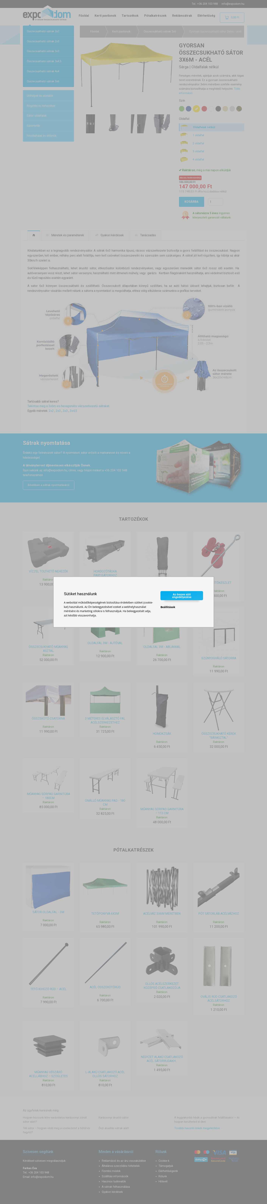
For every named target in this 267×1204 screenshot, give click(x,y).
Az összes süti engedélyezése (181, 596)
